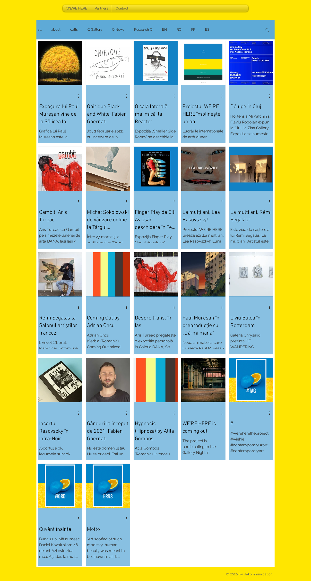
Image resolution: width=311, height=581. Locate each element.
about (55, 29)
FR (193, 29)
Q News (118, 29)
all (40, 29)
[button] (267, 30)
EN (164, 29)
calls (74, 29)
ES (207, 29)
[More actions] (80, 96)
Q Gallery (94, 29)
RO (179, 29)
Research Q (143, 29)
